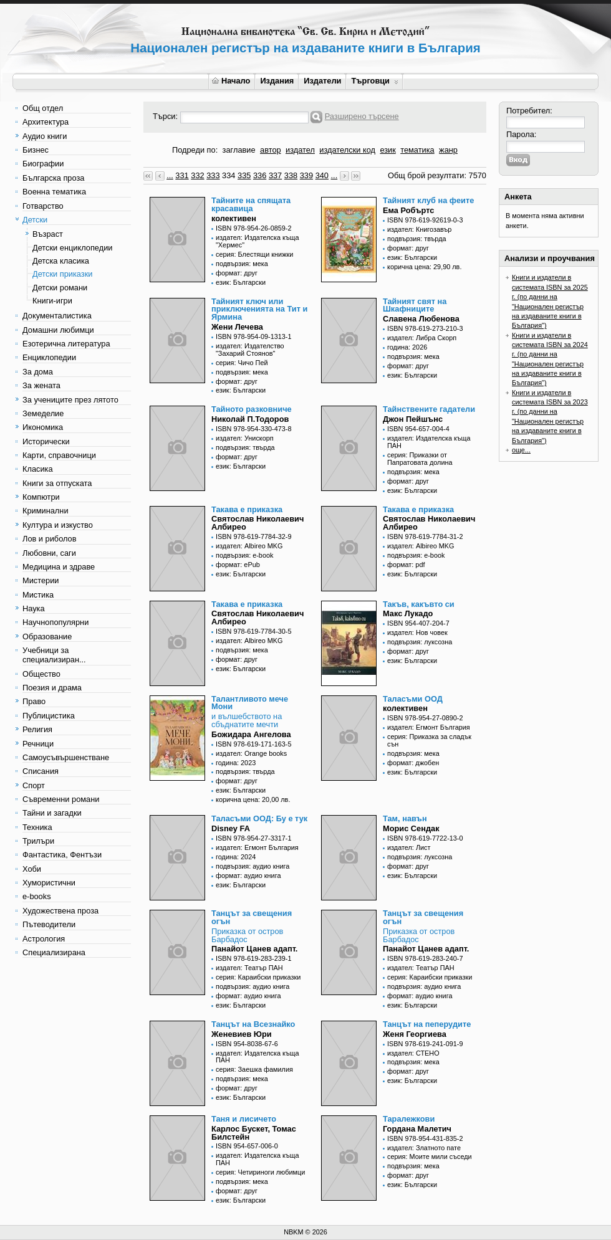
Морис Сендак (411, 828)
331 (181, 175)
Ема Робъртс (408, 210)
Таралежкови (409, 1118)
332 (197, 175)
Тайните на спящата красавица (251, 204)
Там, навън (405, 818)
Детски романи (59, 287)
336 (259, 175)
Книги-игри (52, 300)
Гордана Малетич (417, 1128)
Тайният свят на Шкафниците (414, 305)
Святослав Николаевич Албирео (257, 523)
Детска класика (60, 260)
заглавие (239, 150)
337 (275, 175)
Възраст (47, 234)
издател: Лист (409, 847)
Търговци (374, 80)
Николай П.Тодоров (250, 419)
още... (521, 450)
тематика (417, 150)
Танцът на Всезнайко (253, 1024)
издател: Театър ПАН (249, 967)
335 (244, 175)
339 (306, 175)
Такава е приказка (246, 509)
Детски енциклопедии (72, 247)
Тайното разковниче (251, 409)
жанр (448, 150)
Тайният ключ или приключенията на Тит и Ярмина (259, 309)
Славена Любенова (421, 318)
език (387, 150)
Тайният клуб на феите (428, 200)
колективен (233, 218)
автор (270, 150)
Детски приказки (62, 274)
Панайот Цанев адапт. (254, 948)
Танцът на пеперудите (427, 1024)
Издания (277, 80)
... (169, 175)
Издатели (322, 80)
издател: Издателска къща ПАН (429, 441)
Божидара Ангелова (251, 734)
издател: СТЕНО (413, 1053)
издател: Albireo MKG (249, 546)
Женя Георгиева (414, 1034)
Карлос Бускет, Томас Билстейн (253, 1133)
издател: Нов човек (417, 632)
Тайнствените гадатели (429, 409)
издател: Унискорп (245, 438)
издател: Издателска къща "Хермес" (257, 241)
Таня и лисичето (243, 1118)
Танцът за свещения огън (251, 917)
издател (300, 150)
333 (212, 175)
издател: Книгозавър (419, 229)
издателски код (347, 150)
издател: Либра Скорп (421, 337)
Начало (231, 80)
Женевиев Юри (241, 1034)
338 (290, 175)
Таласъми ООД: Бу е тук (259, 818)
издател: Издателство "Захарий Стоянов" (250, 349)
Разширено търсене (362, 116)
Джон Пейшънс (413, 419)
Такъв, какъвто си (419, 604)
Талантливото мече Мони (249, 703)
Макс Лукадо (408, 613)
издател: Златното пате (424, 1148)
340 (322, 175)
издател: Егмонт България (428, 727)
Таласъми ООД (413, 698)
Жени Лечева (237, 326)
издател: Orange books (251, 753)
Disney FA (230, 828)
